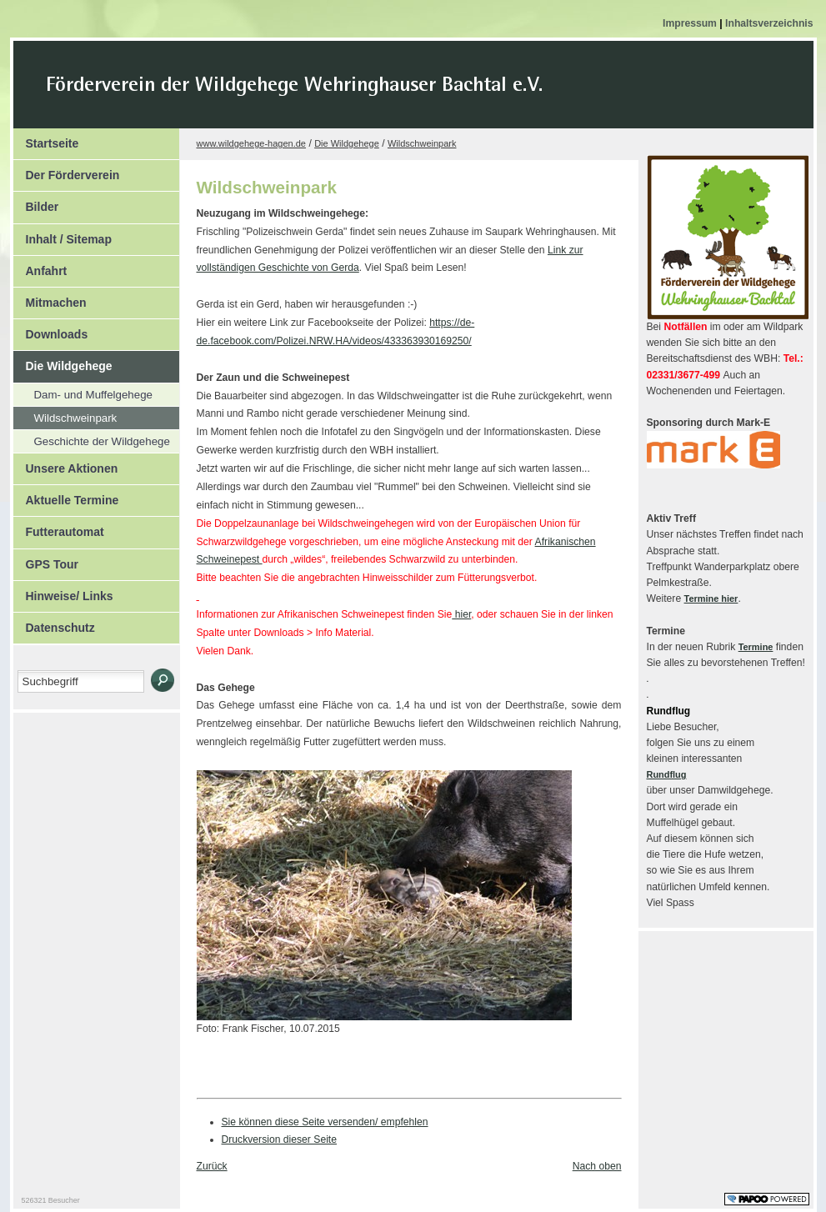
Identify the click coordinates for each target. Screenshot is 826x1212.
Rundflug (667, 774)
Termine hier (711, 598)
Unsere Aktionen (65, 464)
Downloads (50, 330)
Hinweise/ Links (63, 592)
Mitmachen (50, 298)
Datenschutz (54, 623)
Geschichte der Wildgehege (91, 439)
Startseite (46, 139)
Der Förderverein (66, 171)
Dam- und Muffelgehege (83, 392)
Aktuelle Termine (66, 496)
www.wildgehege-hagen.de (251, 143)
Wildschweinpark (65, 415)
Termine (755, 647)
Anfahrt (40, 267)
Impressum (691, 23)
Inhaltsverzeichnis (769, 23)
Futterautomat (58, 527)
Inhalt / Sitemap (62, 235)
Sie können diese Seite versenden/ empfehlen (325, 1122)
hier (461, 614)
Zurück (212, 1166)
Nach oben (597, 1166)
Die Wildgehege (63, 362)
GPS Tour (46, 560)
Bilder (36, 202)
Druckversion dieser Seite (280, 1139)
